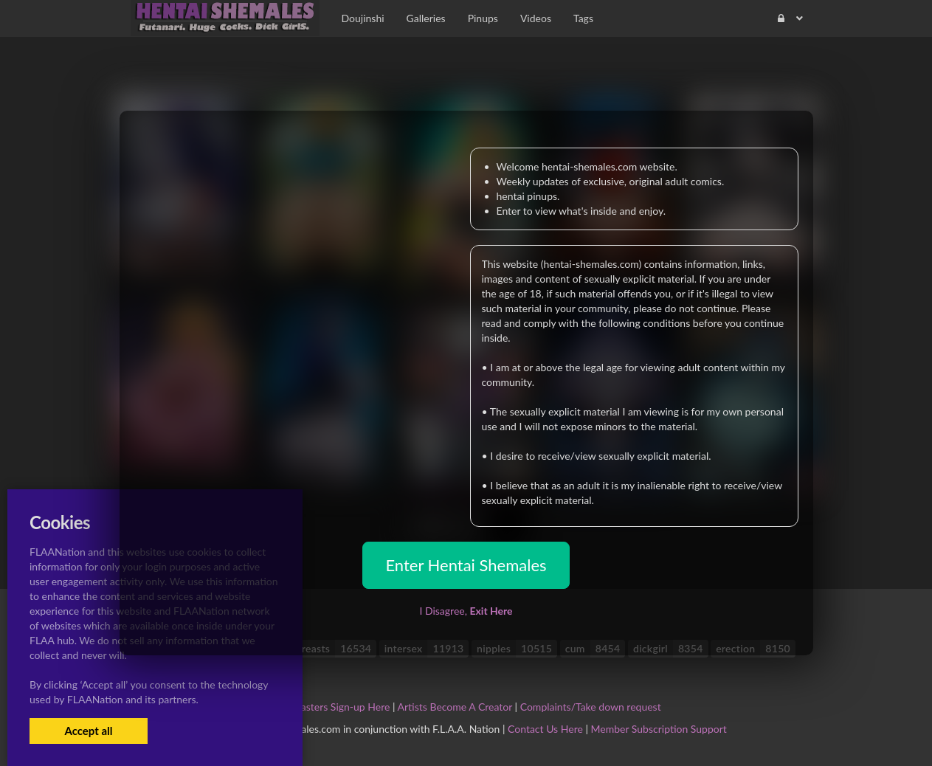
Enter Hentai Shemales (465, 565)
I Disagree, (465, 610)
